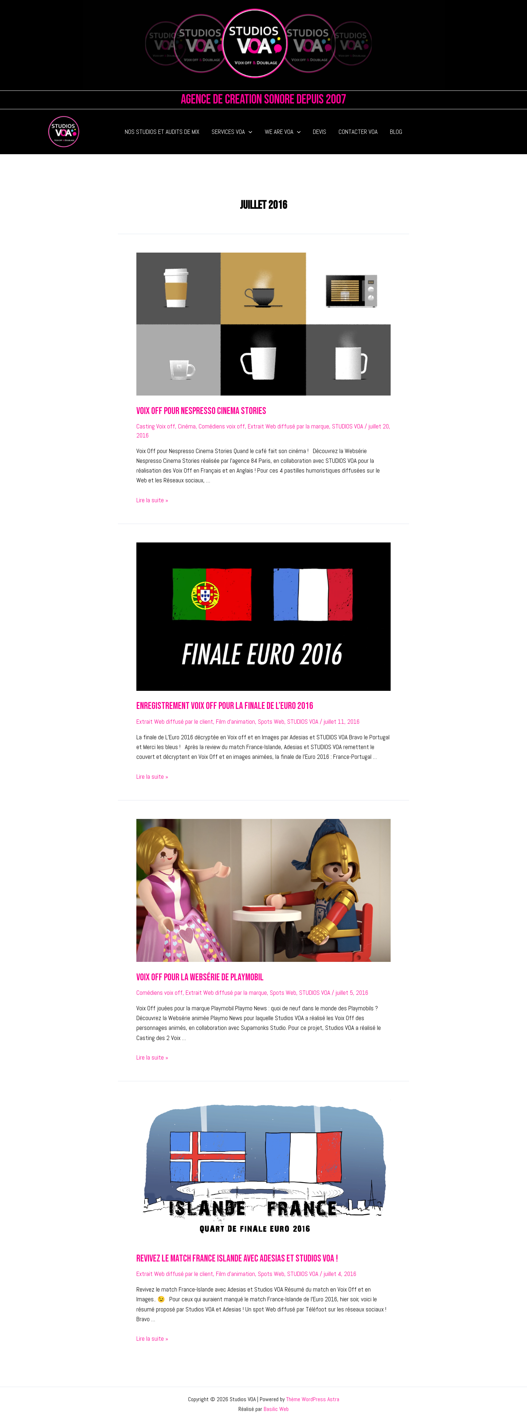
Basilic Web (276, 1408)
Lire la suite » (152, 500)
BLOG (396, 132)
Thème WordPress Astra (312, 1398)
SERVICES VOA (232, 132)
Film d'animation (235, 721)
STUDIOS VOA (347, 426)
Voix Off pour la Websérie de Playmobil (198, 976)
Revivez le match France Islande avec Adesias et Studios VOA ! (234, 1257)
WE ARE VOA (283, 132)
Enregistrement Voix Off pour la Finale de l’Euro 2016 (222, 705)
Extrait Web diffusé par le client (174, 721)
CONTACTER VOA (358, 132)
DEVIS (319, 132)
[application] (248, 132)
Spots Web (271, 721)
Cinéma (187, 426)
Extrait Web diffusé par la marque (288, 426)
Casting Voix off (155, 426)
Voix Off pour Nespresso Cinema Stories (199, 411)
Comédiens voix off (222, 426)
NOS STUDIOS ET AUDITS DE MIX (162, 132)
